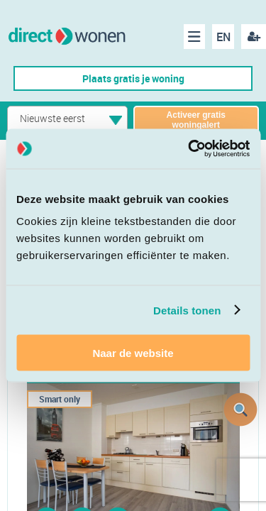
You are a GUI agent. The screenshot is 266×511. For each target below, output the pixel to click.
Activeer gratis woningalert (196, 120)
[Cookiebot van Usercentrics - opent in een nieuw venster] (189, 149)
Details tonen (187, 310)
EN (223, 37)
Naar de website (132, 353)
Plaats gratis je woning (133, 78)
